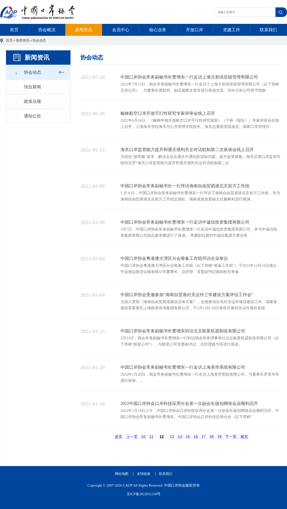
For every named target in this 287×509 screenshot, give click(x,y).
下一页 (231, 437)
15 (188, 437)
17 (203, 437)
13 (172, 437)
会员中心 (120, 29)
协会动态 (39, 40)
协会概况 (46, 29)
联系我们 (268, 29)
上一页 (132, 437)
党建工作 (231, 29)
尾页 (244, 437)
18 (211, 437)
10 (143, 437)
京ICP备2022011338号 (144, 494)
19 (219, 437)
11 (151, 437)
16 (196, 437)
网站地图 (121, 474)
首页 (14, 29)
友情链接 (143, 474)
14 (180, 437)
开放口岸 (194, 29)
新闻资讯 (83, 29)
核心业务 (157, 29)
